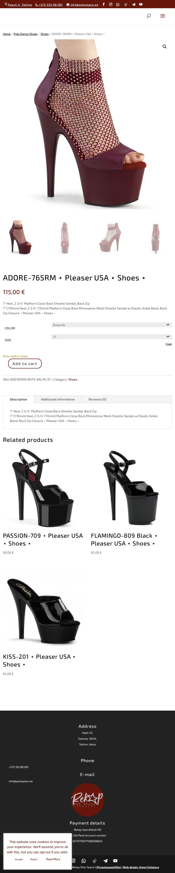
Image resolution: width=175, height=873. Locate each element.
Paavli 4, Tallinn (18, 4)
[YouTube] (141, 4)
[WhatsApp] (118, 4)
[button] (165, 47)
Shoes (45, 34)
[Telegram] (134, 4)
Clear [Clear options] (169, 343)
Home (7, 34)
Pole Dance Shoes (26, 34)
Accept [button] (19, 859)
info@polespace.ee (21, 781)
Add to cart (25, 363)
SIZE (8, 340)
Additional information (58, 399)
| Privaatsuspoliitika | (108, 867)
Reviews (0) (97, 399)
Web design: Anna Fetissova (141, 867)
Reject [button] (33, 859)
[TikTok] (126, 4)
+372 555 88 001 (18, 766)
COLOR (10, 328)
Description (18, 399)
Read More (53, 859)
